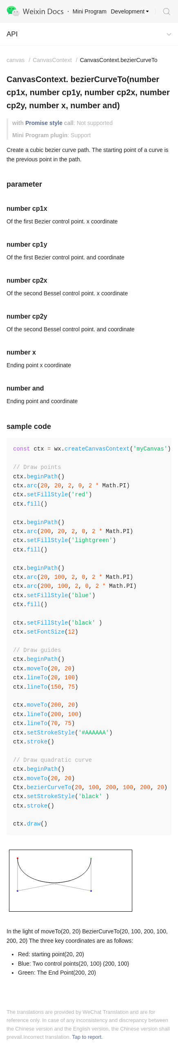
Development (128, 11)
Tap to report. (87, 1037)
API (12, 34)
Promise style (43, 123)
